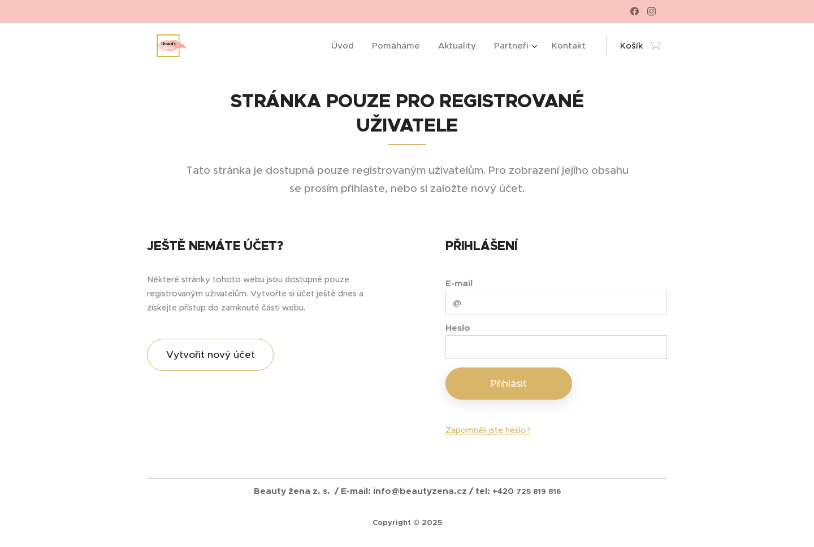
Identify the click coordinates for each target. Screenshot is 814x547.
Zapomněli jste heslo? (488, 430)
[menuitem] (345, 46)
